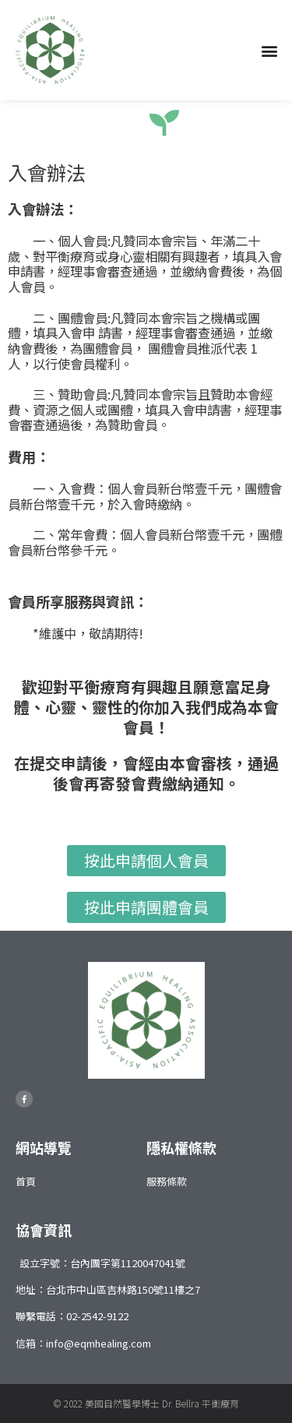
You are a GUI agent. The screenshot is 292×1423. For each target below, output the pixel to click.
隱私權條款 (181, 1147)
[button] (270, 50)
